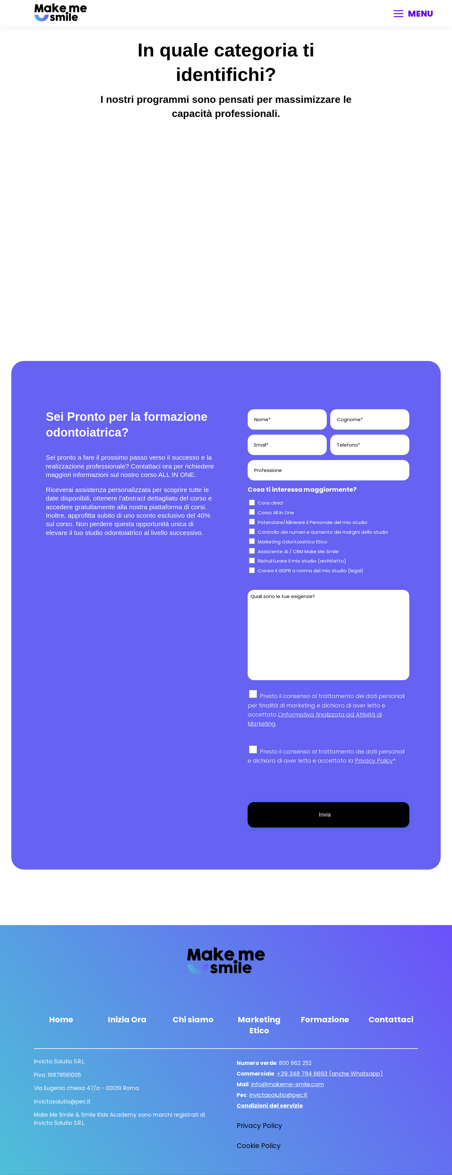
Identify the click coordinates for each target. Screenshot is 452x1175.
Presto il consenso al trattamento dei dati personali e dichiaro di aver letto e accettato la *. (326, 761)
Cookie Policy (259, 1145)
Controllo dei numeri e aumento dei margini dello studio (323, 532)
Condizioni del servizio (270, 1105)
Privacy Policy (374, 761)
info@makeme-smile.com (287, 1084)
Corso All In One (276, 512)
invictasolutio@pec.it (278, 1095)
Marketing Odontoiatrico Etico (292, 541)
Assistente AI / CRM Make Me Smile (298, 551)
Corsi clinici (270, 503)
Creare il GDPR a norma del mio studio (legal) (310, 570)
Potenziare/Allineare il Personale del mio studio (312, 522)
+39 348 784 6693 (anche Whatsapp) (330, 1073)
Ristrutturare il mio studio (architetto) (302, 561)
